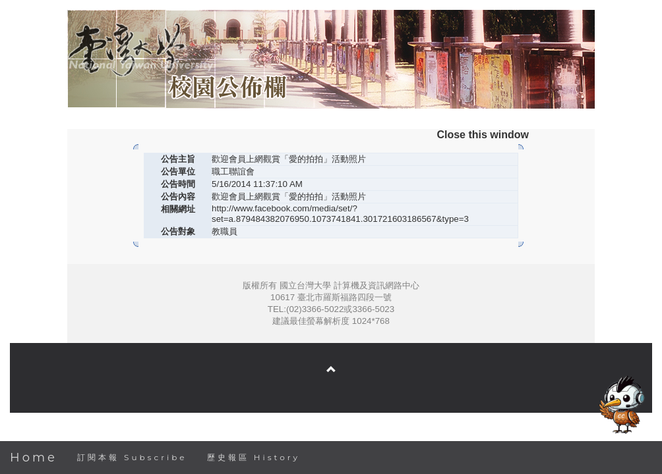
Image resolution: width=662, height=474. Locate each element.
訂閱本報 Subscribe (132, 457)
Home (33, 457)
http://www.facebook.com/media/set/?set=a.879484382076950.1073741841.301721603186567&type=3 (340, 213)
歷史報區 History (253, 457)
